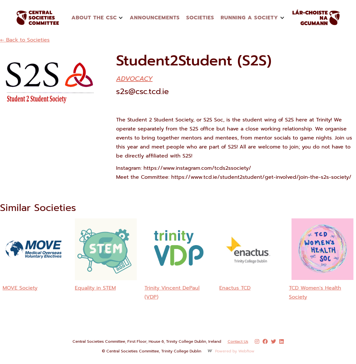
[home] (45, 17)
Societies (200, 18)
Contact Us (238, 341)
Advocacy (134, 78)
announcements (155, 18)
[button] (97, 17)
